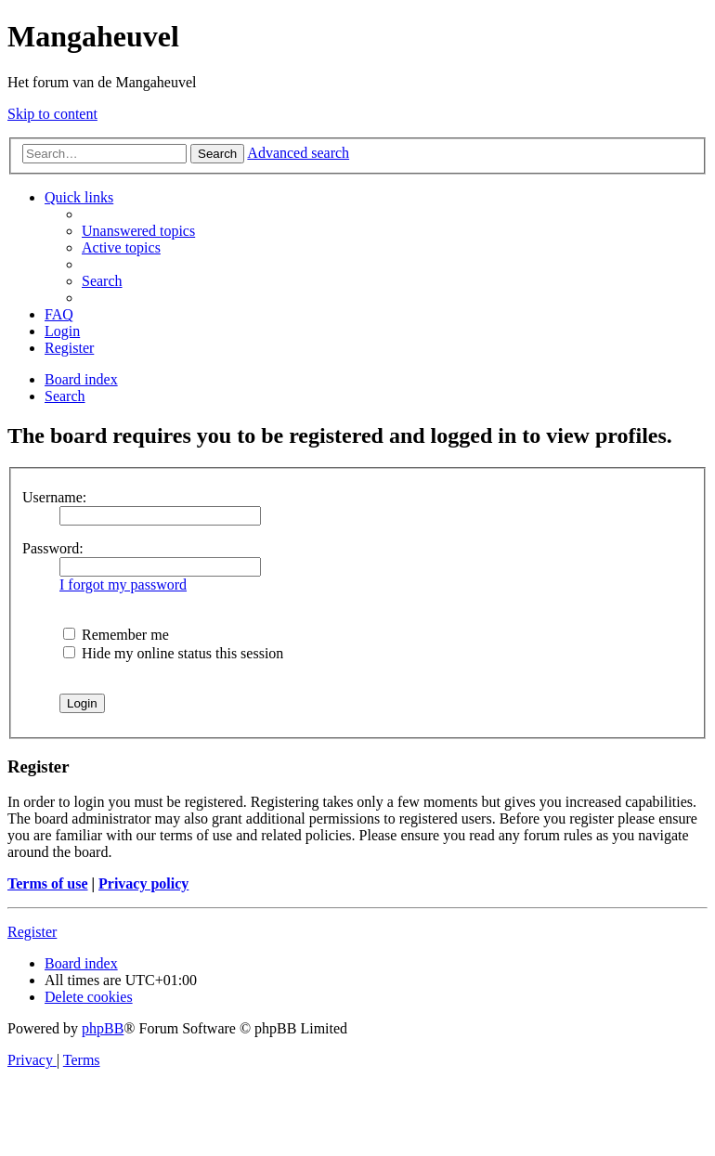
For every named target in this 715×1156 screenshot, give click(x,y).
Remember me (116, 635)
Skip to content (52, 114)
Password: (53, 548)
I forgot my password (123, 584)
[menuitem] (138, 231)
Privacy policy (143, 883)
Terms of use (47, 883)
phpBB (103, 1028)
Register (32, 932)
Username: (54, 497)
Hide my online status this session (173, 653)
